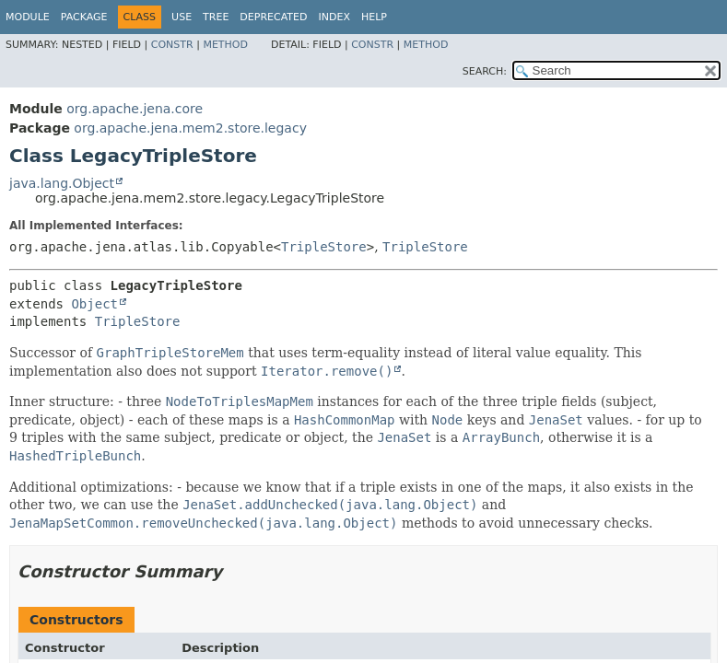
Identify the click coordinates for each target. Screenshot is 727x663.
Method (225, 45)
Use (181, 17)
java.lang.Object (61, 183)
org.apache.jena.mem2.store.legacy (190, 128)
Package (84, 17)
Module (28, 17)
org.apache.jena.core (134, 108)
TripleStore (324, 246)
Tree (216, 17)
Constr (172, 45)
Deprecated (273, 17)
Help (374, 17)
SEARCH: (485, 71)
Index (333, 17)
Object (94, 304)
